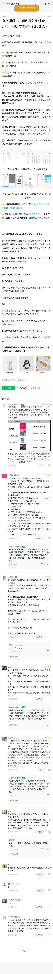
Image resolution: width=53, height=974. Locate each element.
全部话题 (46, 16)
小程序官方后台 (34, 214)
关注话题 (23, 388)
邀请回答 (36, 388)
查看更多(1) (13, 800)
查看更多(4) (13, 656)
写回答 (8, 388)
